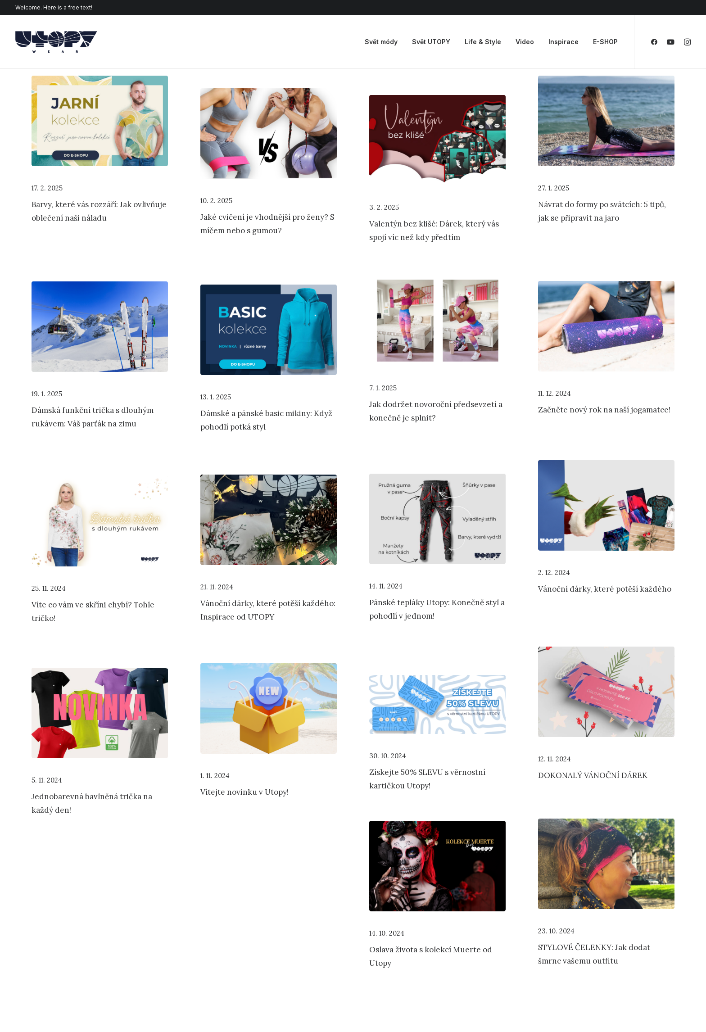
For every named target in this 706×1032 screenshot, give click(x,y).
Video (525, 41)
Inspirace (563, 41)
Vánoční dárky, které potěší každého (604, 589)
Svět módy (381, 41)
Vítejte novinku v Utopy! (244, 792)
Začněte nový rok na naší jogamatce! (604, 410)
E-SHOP (605, 41)
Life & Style (483, 41)
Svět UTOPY (431, 41)
